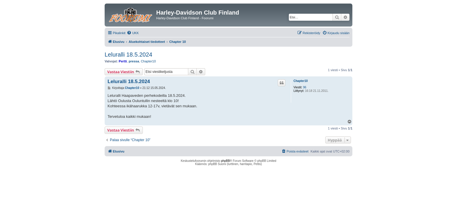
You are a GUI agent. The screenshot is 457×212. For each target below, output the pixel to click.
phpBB (225, 160)
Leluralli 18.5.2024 (128, 54)
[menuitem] (133, 32)
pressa (134, 61)
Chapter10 (148, 61)
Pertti (123, 61)
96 (304, 87)
